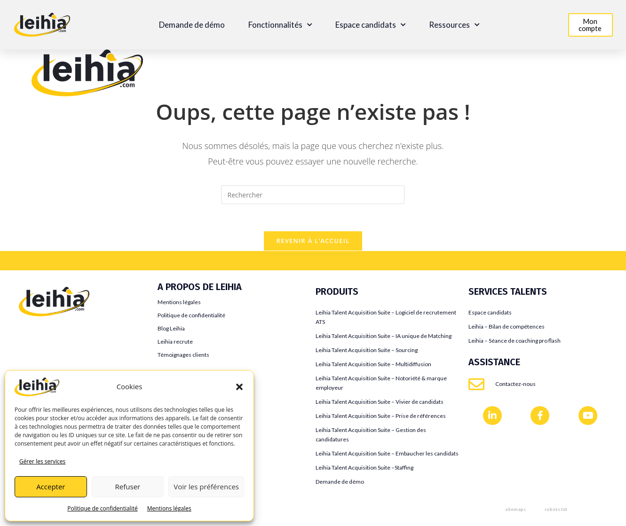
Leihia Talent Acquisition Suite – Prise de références (381, 417)
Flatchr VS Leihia (45, 362)
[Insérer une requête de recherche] (312, 194)
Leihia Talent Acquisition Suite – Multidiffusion (373, 365)
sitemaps (515, 510)
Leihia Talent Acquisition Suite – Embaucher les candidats (387, 454)
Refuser (128, 486)
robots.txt (556, 510)
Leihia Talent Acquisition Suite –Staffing (364, 468)
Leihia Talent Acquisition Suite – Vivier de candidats (380, 403)
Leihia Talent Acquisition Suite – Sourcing (367, 351)
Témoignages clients (183, 356)
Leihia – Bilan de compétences (506, 327)
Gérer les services (42, 461)
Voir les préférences (206, 486)
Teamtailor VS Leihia (52, 334)
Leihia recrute (175, 342)
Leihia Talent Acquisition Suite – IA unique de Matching (384, 337)
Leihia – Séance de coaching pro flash (514, 341)
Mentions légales (169, 508)
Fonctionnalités (280, 25)
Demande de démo (192, 25)
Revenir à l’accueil (312, 242)
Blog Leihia (171, 329)
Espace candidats (370, 25)
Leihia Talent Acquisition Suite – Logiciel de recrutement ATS (386, 318)
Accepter (50, 486)
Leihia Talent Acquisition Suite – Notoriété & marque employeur (381, 384)
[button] (239, 387)
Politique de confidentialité (102, 508)
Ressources (454, 25)
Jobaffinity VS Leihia (52, 348)
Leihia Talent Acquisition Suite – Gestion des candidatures (371, 436)
